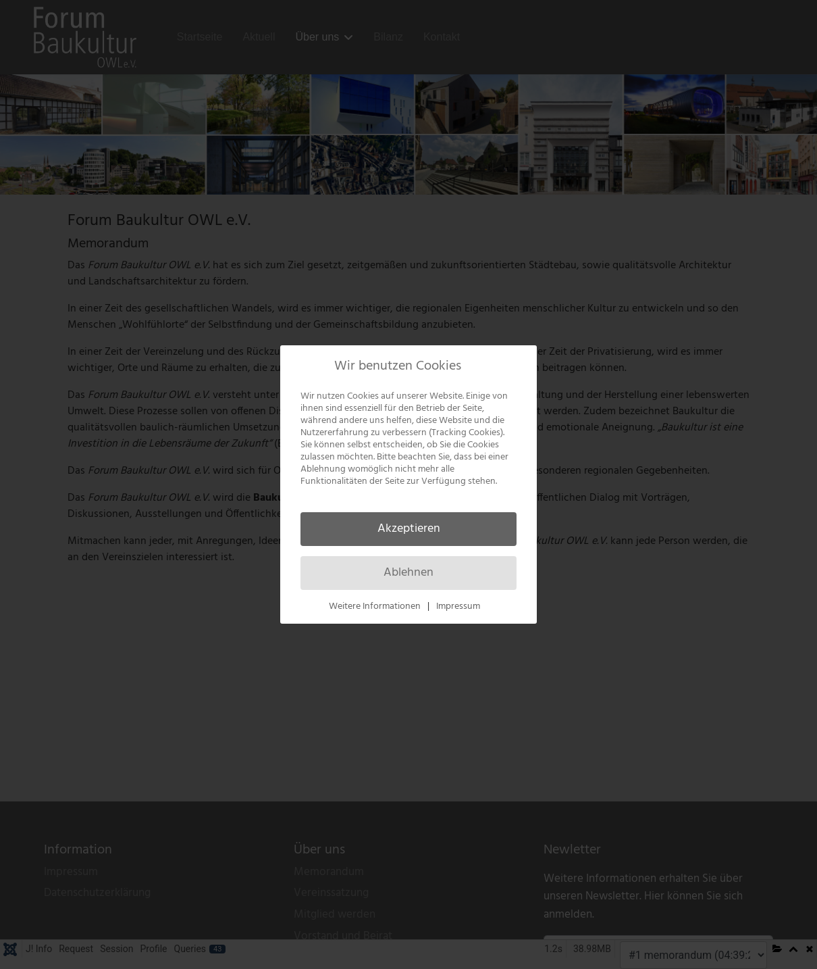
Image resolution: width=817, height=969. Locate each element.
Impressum (458, 606)
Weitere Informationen (375, 606)
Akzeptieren (408, 529)
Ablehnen (408, 572)
